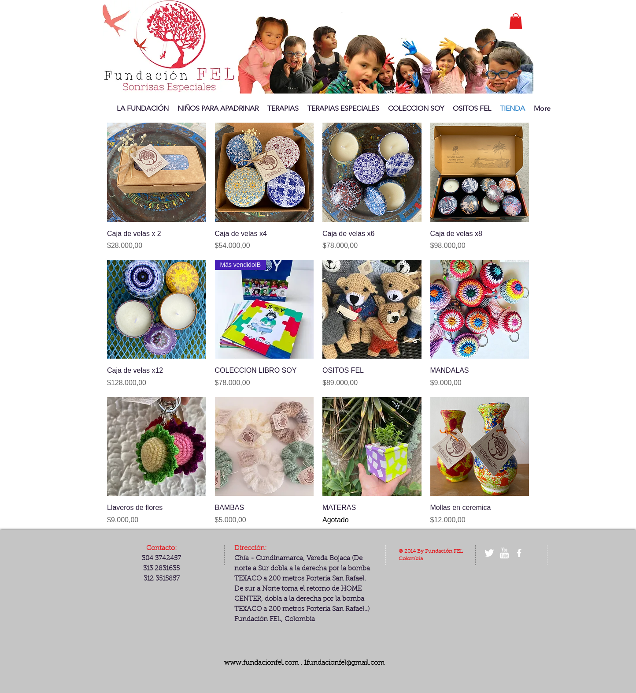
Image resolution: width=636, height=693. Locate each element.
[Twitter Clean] (489, 552)
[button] (515, 21)
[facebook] (519, 552)
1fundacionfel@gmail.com (344, 663)
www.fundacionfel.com (261, 663)
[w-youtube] (504, 552)
